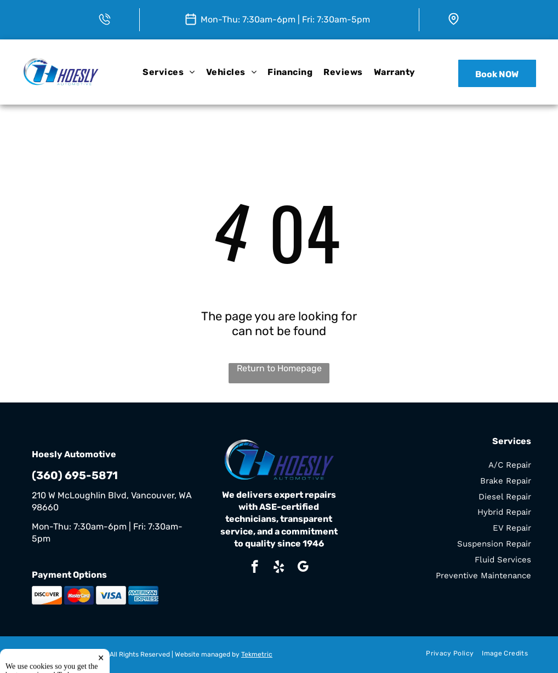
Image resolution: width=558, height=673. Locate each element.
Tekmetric (256, 654)
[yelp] (278, 568)
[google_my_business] (302, 568)
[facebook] (254, 568)
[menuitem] (168, 72)
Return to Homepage (279, 368)
